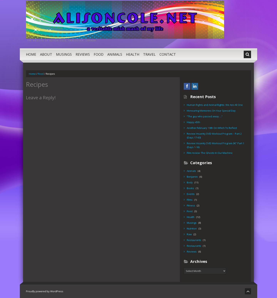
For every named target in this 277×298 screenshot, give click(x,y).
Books (190, 188)
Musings (64, 54)
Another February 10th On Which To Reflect (212, 128)
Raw (189, 234)
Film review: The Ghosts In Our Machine (210, 153)
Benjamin (192, 176)
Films (190, 199)
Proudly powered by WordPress (44, 291)
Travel (149, 54)
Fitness (191, 205)
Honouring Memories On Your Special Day (211, 110)
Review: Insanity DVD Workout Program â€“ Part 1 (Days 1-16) (215, 145)
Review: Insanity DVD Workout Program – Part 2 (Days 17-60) (214, 135)
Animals (114, 54)
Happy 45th (193, 122)
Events (191, 194)
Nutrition (192, 228)
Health (132, 54)
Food (98, 54)
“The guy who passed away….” (205, 116)
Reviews (83, 54)
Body (190, 182)
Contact (167, 54)
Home (31, 54)
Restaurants (194, 240)
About (46, 54)
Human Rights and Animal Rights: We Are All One (215, 105)
